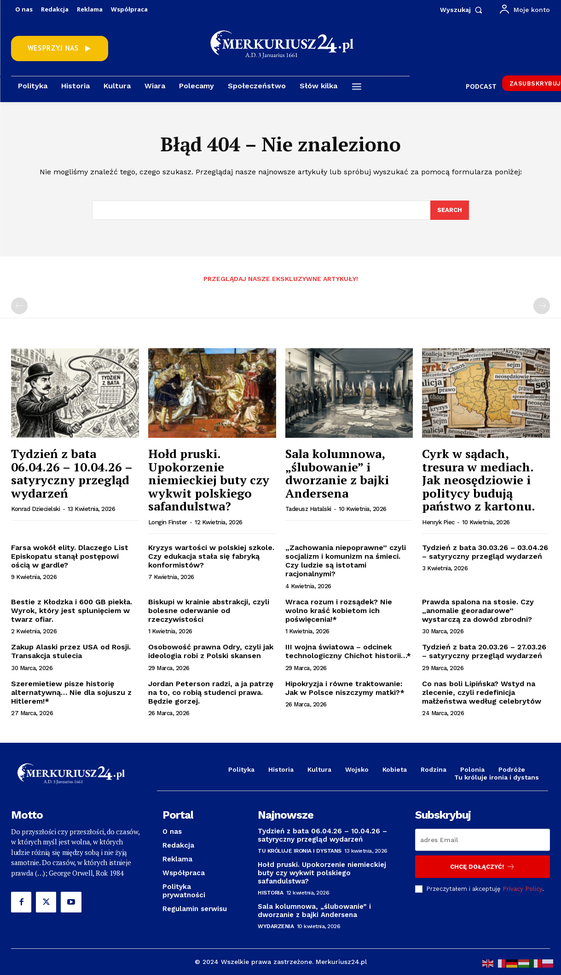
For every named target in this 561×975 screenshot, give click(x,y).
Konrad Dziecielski (35, 508)
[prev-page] (19, 306)
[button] (463, 9)
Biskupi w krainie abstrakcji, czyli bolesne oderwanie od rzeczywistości (208, 610)
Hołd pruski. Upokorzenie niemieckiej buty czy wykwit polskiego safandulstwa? (208, 480)
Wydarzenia (276, 926)
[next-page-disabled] (541, 306)
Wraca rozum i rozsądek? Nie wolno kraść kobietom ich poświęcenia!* (338, 610)
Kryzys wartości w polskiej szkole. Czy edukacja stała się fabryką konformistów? (211, 556)
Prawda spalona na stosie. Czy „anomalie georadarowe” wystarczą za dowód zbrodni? (478, 610)
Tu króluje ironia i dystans (299, 851)
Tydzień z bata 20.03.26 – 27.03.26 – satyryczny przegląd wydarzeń (484, 651)
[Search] (449, 210)
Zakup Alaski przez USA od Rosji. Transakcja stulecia (71, 651)
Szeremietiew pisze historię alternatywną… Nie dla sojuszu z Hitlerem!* (71, 692)
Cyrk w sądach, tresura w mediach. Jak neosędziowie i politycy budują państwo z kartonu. (478, 480)
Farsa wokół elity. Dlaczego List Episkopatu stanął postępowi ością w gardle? (69, 556)
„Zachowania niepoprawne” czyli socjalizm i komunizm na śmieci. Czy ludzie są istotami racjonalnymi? (345, 561)
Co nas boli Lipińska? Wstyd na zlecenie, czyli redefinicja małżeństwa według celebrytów (481, 692)
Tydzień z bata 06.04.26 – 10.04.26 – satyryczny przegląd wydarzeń (72, 473)
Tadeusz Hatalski (308, 508)
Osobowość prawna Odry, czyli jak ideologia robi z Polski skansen (210, 651)
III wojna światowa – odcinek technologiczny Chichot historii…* (348, 651)
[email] (482, 840)
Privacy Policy (522, 888)
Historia (270, 892)
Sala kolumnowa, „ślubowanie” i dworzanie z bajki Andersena (337, 473)
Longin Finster (167, 522)
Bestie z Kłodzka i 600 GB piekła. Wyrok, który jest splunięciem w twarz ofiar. (71, 610)
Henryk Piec (438, 522)
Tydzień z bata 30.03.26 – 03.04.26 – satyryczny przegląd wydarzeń (485, 552)
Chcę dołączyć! (482, 866)
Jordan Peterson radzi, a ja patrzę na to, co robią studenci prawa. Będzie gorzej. (210, 692)
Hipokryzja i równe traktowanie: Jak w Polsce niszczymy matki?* (345, 688)
